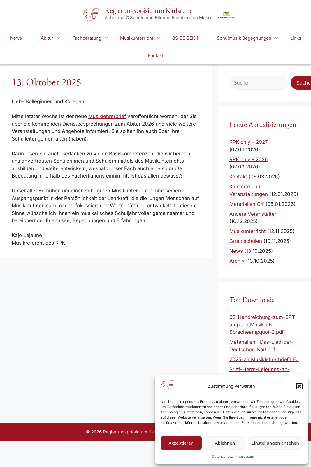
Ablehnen (225, 443)
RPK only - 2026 (248, 159)
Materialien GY (246, 204)
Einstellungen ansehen (275, 443)
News (22, 38)
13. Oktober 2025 (46, 81)
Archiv (237, 261)
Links (295, 38)
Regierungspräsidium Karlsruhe (149, 10)
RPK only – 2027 (248, 142)
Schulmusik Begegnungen (250, 38)
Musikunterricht (143, 38)
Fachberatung (93, 38)
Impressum (245, 456)
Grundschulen (245, 241)
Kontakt (155, 55)
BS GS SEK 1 (191, 38)
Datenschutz (222, 456)
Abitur (53, 38)
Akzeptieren (181, 443)
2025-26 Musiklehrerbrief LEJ (264, 359)
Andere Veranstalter (252, 214)
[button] (299, 386)
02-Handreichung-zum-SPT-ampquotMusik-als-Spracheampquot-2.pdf (263, 324)
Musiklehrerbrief (107, 116)
